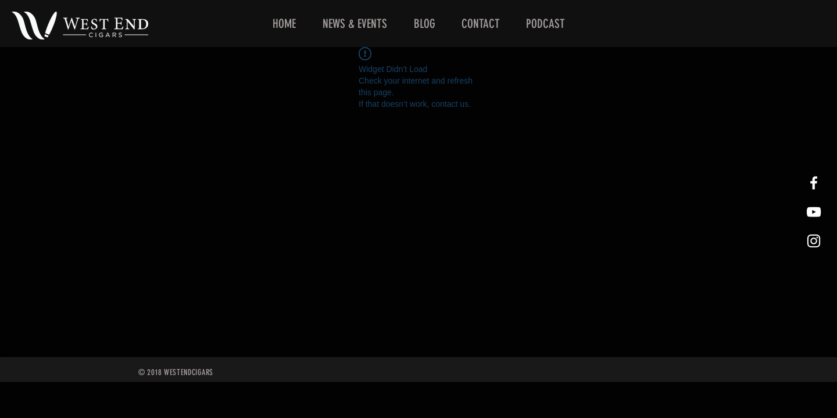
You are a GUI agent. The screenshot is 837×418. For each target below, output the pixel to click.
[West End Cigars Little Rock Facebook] (813, 183)
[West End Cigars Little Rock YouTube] (813, 212)
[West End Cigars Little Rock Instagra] (813, 241)
